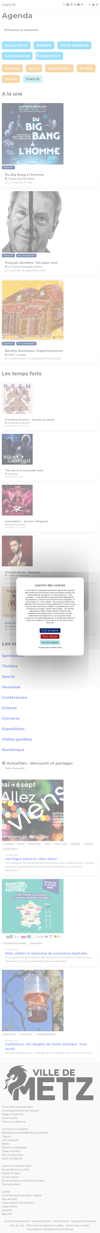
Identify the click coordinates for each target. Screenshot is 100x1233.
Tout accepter (50, 630)
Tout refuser (50, 636)
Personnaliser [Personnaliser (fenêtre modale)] (50, 642)
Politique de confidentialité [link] (50, 647)
